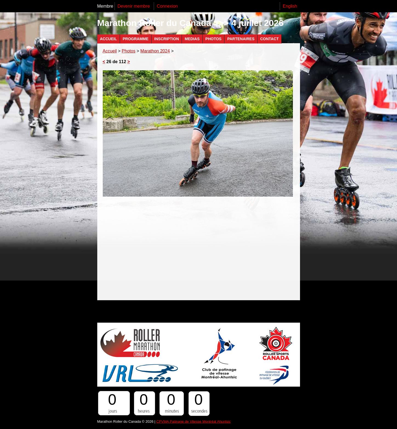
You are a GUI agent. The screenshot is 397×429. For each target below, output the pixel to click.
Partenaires (240, 39)
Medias (192, 39)
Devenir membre (134, 6)
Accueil (108, 39)
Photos (213, 39)
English (290, 6)
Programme (135, 39)
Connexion (167, 6)
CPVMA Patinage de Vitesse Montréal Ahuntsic (193, 421)
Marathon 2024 (155, 51)
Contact (269, 39)
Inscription (166, 39)
